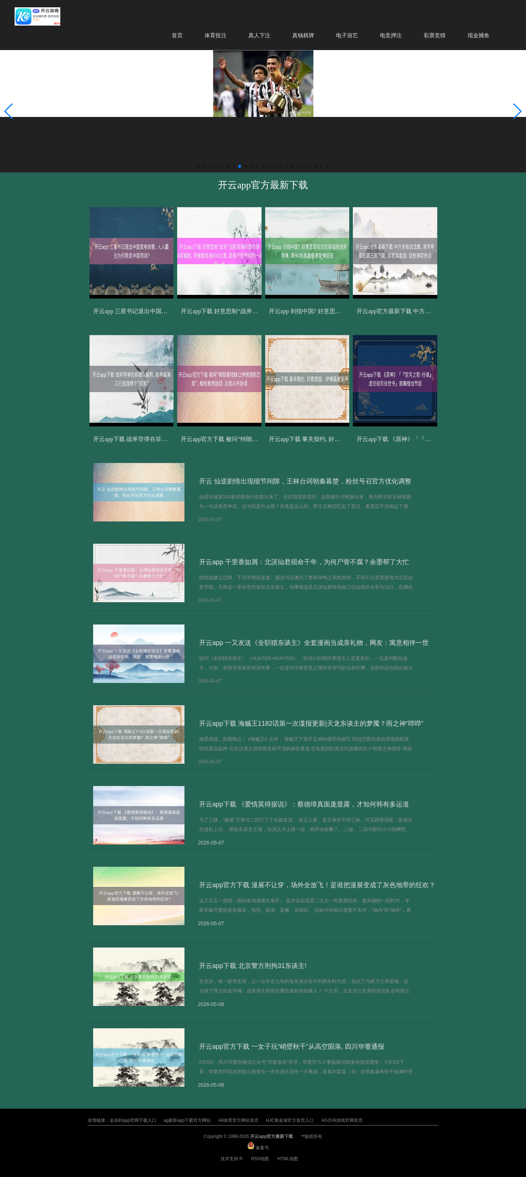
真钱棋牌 (303, 35)
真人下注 (259, 35)
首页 (177, 35)
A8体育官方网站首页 (238, 1120)
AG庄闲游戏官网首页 (341, 1120)
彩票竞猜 (435, 35)
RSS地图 (260, 1158)
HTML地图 (287, 1158)
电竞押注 (391, 35)
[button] (517, 111)
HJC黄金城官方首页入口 (290, 1120)
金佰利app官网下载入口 (133, 1120)
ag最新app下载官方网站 (187, 1120)
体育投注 (215, 35)
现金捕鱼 (478, 35)
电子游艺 (347, 35)
